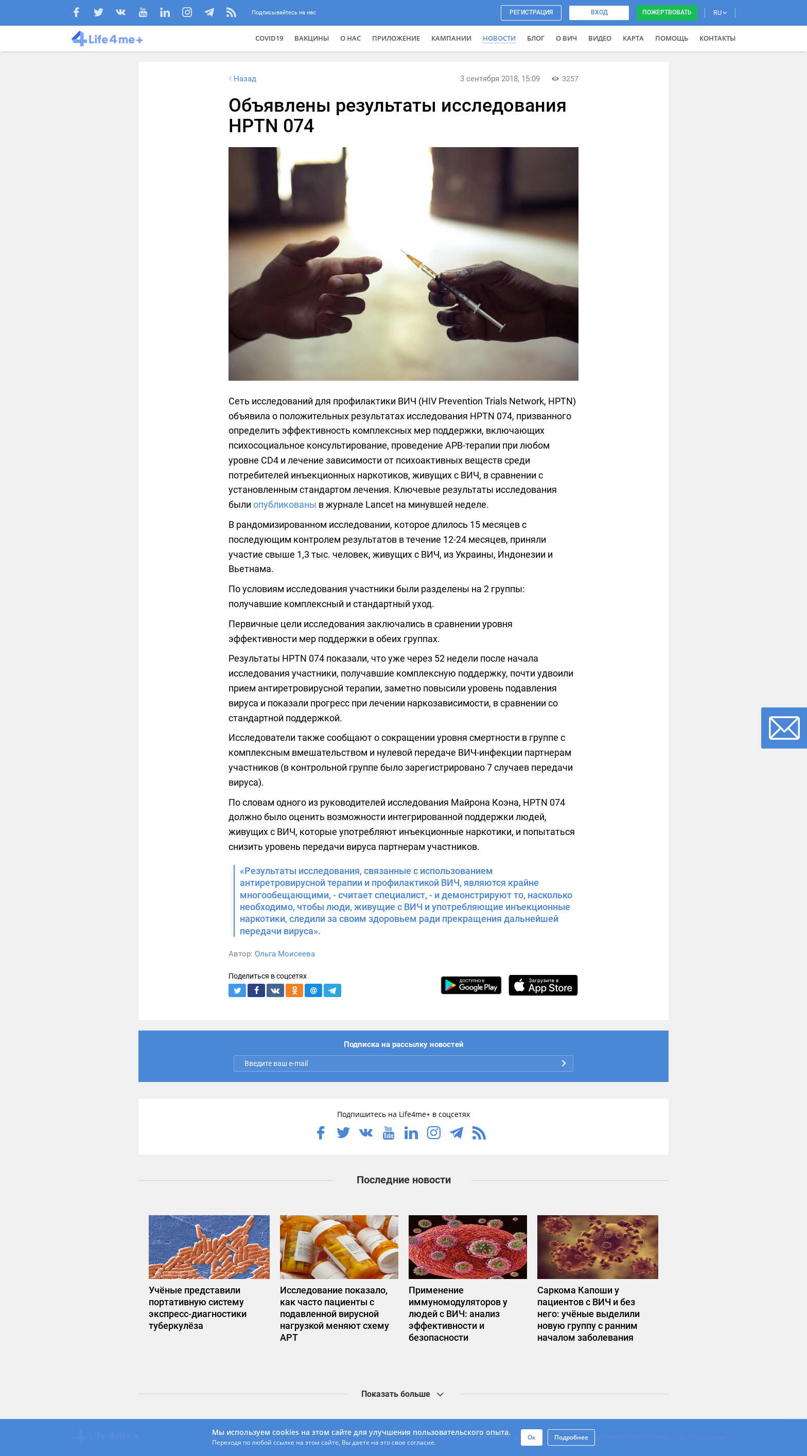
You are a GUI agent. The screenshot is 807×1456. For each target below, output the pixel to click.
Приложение (396, 38)
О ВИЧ (566, 38)
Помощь (671, 38)
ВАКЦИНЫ (311, 38)
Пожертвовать (667, 12)
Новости (499, 38)
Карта (633, 38)
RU (720, 12)
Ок (532, 1437)
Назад (241, 78)
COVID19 (269, 38)
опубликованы (285, 504)
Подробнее (571, 1437)
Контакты (717, 38)
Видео (599, 38)
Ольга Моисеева (285, 953)
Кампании (451, 38)
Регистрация (531, 12)
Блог (536, 38)
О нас (350, 38)
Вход (599, 12)
